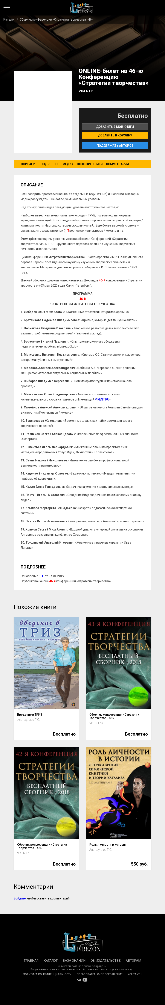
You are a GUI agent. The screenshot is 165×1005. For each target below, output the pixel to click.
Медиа (68, 164)
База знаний (74, 961)
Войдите (20, 898)
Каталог (9, 19)
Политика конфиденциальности (47, 974)
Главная (31, 961)
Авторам (133, 961)
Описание (29, 164)
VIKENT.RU (102, 399)
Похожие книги (90, 164)
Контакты (135, 974)
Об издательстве (106, 961)
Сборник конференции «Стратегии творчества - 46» (56, 19)
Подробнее (50, 164)
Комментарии (117, 164)
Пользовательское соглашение (99, 974)
